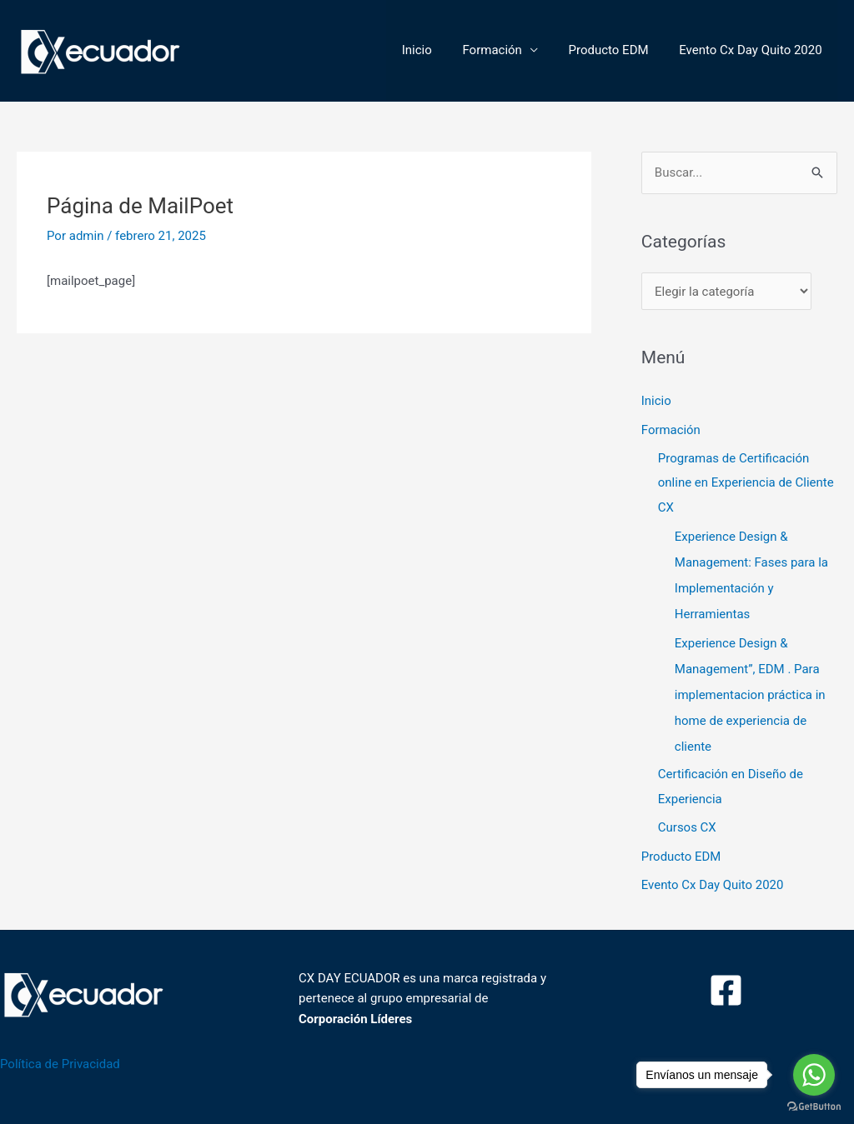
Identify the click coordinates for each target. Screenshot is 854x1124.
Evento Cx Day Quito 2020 (753, 49)
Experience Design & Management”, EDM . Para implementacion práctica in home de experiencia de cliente (750, 688)
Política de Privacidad (60, 1054)
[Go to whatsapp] (814, 1075)
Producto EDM (617, 49)
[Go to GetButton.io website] (814, 1107)
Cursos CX (687, 819)
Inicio (436, 49)
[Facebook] (726, 980)
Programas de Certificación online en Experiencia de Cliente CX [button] (746, 482)
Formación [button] (505, 49)
